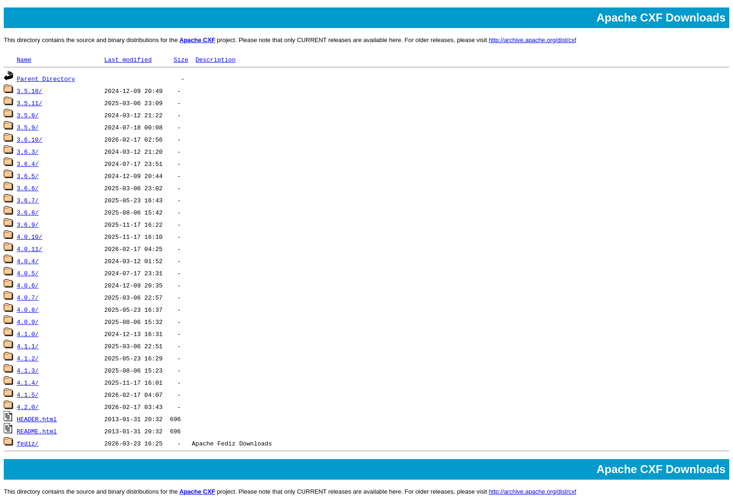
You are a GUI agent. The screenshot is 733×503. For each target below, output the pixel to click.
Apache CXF (198, 39)
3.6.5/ (28, 176)
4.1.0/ (28, 334)
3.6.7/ (28, 200)
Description (215, 59)
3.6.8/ (28, 212)
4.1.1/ (28, 346)
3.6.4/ (28, 163)
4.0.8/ (28, 309)
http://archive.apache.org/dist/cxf (532, 39)
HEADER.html (37, 419)
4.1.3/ (28, 370)
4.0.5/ (28, 273)
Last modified (127, 59)
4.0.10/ (30, 236)
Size (180, 59)
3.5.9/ (28, 127)
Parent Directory (46, 78)
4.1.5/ (28, 394)
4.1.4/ (28, 382)
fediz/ (28, 443)
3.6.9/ (28, 224)
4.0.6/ (28, 285)
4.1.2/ (28, 358)
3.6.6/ (28, 188)
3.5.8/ (28, 115)
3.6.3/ (28, 151)
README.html (37, 431)
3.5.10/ (30, 90)
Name (24, 59)
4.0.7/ (28, 297)
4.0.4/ (28, 261)
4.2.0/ (28, 406)
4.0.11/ (30, 248)
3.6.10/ (30, 139)
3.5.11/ (30, 103)
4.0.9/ (28, 321)
